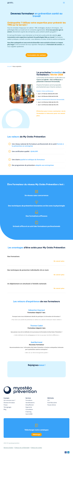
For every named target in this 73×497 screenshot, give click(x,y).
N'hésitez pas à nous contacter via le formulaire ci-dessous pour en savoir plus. (51, 113)
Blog (5, 409)
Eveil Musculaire (52, 402)
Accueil (9, 66)
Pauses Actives (51, 405)
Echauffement (30, 405)
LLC (48, 400)
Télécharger (36, 434)
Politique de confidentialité (21, 447)
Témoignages (7, 407)
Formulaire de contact (36, 55)
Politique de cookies (36, 447)
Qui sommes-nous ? (9, 400)
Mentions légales (8, 447)
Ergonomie (29, 407)
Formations (29, 400)
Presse (5, 405)
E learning (28, 412)
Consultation (29, 409)
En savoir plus (59, 261)
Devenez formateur (9, 402)
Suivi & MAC (29, 414)
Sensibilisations (30, 402)
